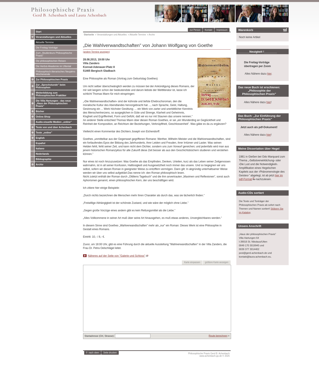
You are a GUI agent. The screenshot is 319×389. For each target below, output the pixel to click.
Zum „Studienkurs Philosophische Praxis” (54, 54)
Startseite (89, 34)
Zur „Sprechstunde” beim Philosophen (51, 86)
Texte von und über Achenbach (54, 127)
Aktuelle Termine (45, 42)
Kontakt (208, 30)
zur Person (195, 30)
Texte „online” (44, 132)
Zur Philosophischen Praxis (52, 79)
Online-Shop (43, 116)
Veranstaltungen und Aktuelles (53, 37)
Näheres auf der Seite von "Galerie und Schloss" (116, 255)
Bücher (40, 111)
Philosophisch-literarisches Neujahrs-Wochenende (56, 72)
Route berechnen (218, 335)
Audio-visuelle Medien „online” (54, 122)
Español (40, 143)
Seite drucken (110, 352)
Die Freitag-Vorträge (47, 47)
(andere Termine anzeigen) (96, 52)
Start (38, 31)
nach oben (94, 352)
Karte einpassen (192, 262)
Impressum (221, 30)
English (40, 138)
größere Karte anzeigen (216, 262)
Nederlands (42, 153)
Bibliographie (43, 159)
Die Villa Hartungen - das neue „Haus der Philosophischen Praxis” (53, 103)
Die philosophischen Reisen (51, 61)
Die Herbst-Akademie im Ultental (53, 66)
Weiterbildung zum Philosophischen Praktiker (51, 94)
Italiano (40, 148)
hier (269, 73)
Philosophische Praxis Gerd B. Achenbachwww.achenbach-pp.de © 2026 (209, 354)
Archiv (39, 164)
